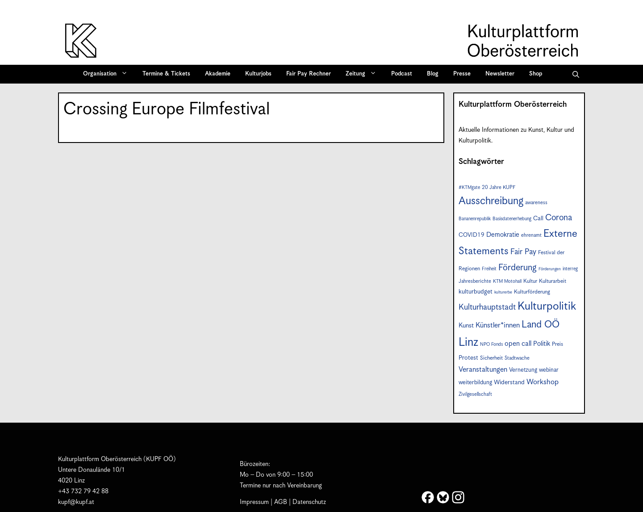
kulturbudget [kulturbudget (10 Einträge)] (476, 291)
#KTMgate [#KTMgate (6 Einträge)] (469, 187)
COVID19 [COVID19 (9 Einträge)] (471, 235)
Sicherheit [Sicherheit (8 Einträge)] (491, 358)
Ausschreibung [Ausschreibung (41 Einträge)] (491, 201)
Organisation (108, 74)
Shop (535, 74)
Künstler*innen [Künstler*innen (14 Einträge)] (498, 325)
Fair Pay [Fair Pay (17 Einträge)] (523, 252)
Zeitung (364, 74)
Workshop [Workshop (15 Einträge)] (542, 382)
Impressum (254, 502)
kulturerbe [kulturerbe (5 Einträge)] (503, 292)
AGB (280, 502)
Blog (432, 74)
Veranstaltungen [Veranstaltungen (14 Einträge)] (483, 369)
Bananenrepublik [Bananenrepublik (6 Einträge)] (475, 219)
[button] (576, 74)
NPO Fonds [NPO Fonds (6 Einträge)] (491, 344)
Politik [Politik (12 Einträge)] (541, 344)
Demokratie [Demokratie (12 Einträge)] (502, 235)
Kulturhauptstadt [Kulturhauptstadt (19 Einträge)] (487, 307)
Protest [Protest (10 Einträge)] (468, 357)
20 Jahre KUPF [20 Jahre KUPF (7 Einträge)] (498, 187)
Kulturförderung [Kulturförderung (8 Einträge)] (532, 292)
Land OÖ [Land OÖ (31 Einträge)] (540, 324)
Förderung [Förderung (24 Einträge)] (517, 268)
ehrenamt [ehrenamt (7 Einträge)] (531, 235)
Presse (462, 74)
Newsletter (499, 74)
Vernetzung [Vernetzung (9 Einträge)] (523, 370)
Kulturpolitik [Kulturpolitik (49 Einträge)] (547, 306)
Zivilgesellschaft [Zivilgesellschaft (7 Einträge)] (475, 394)
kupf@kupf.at (76, 502)
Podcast (401, 74)
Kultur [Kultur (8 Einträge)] (530, 281)
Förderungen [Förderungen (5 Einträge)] (550, 269)
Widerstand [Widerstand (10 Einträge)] (509, 382)
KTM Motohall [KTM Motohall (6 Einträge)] (507, 281)
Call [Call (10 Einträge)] (538, 218)
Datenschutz (309, 502)
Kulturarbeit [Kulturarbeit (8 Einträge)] (552, 281)
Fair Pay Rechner (308, 74)
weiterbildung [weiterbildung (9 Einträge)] (475, 382)
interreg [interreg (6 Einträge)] (570, 269)
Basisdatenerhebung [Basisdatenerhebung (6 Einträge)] (512, 219)
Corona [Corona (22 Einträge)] (558, 217)
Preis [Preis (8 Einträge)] (557, 344)
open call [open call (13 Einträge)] (518, 344)
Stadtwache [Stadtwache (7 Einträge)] (517, 358)
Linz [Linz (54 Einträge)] (468, 342)
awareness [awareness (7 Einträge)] (536, 203)
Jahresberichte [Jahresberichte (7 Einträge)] (475, 281)
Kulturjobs (258, 74)
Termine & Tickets (166, 74)
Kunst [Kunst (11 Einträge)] (466, 325)
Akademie (217, 74)
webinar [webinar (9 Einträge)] (549, 370)
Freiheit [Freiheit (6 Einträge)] (489, 269)
